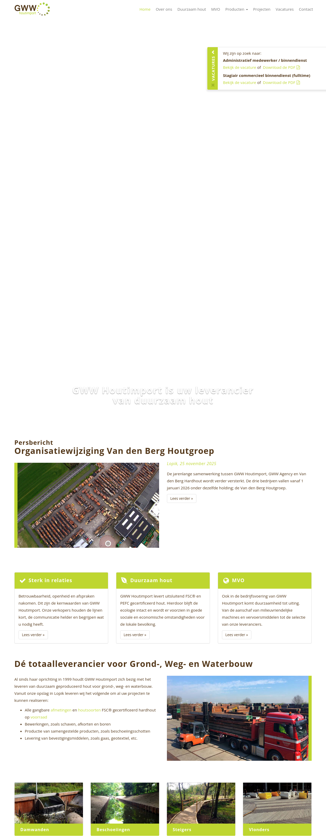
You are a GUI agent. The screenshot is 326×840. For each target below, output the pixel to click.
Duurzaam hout (191, 9)
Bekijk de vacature (239, 67)
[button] (24, 220)
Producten (236, 9)
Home (145, 9)
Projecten (262, 9)
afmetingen (61, 710)
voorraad (39, 717)
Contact (306, 9)
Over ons (164, 9)
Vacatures (285, 9)
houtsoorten (89, 710)
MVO (215, 9)
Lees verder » (181, 498)
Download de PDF (281, 67)
